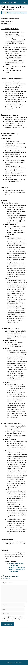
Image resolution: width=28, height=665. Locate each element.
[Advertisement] (14, 644)
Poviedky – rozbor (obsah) (17, 567)
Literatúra (16, 576)
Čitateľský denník (8, 576)
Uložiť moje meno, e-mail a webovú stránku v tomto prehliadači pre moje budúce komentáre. (14, 619)
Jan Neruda (6, 578)
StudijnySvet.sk (8, 2)
